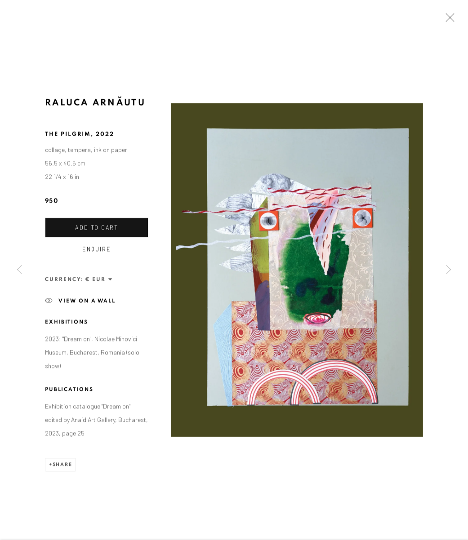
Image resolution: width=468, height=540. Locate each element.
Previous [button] (19, 270)
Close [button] (448, 20)
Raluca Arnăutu (95, 103)
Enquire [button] (96, 250)
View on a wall (80, 302)
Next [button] (448, 270)
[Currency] (99, 280)
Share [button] (62, 465)
